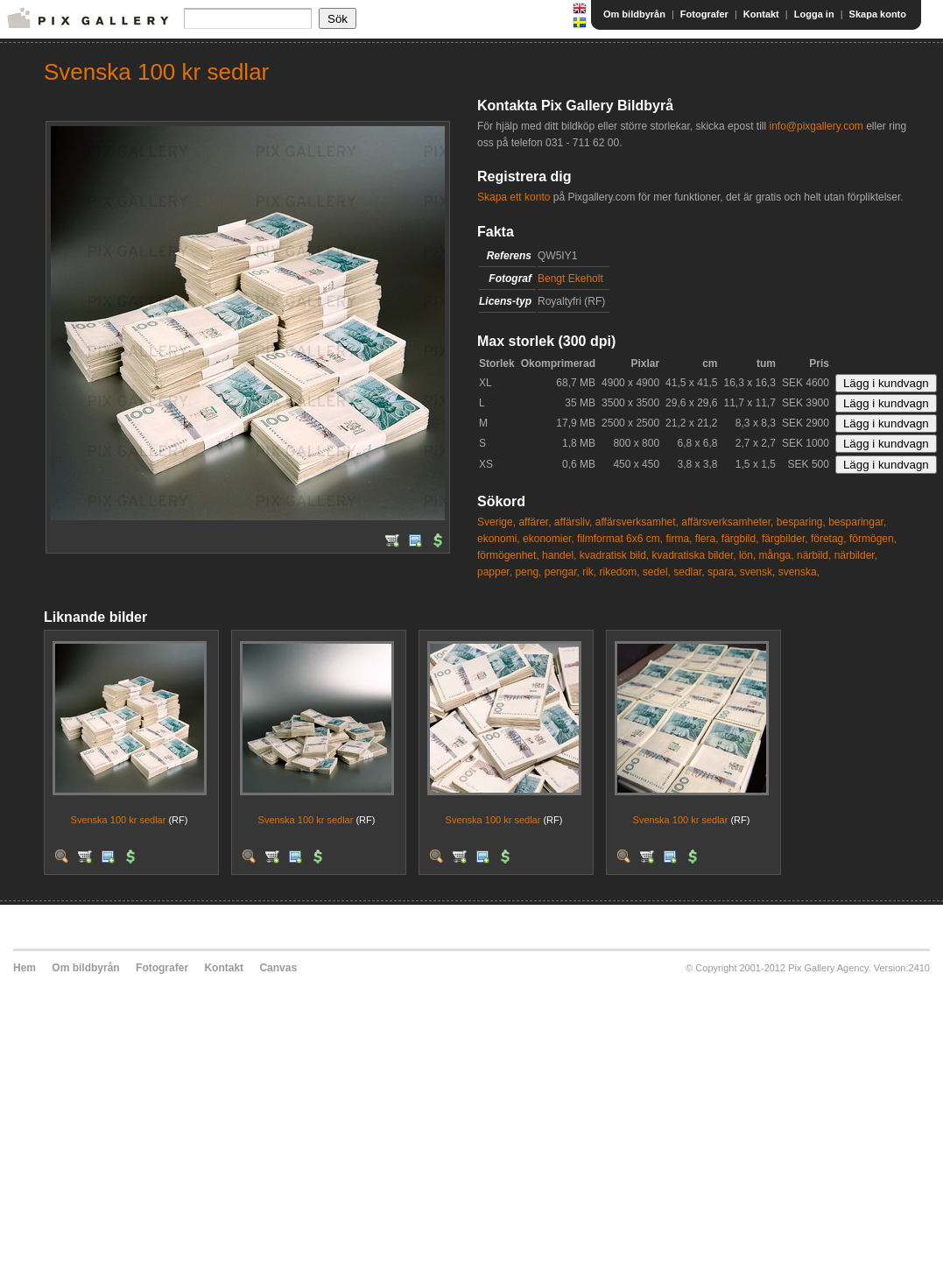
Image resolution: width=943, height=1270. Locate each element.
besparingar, (857, 522)
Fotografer (704, 14)
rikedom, (620, 572)
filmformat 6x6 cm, (620, 539)
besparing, (801, 522)
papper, (494, 572)
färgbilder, (785, 539)
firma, (678, 539)
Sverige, (496, 522)
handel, (559, 555)
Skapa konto (877, 14)
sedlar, (688, 572)
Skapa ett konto (513, 197)
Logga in (814, 14)
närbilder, (855, 555)
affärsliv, (573, 522)
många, (776, 555)
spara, (721, 572)
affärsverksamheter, (727, 522)
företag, (829, 539)
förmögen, (873, 539)
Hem (24, 968)
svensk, (758, 572)
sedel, (657, 572)
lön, (747, 555)
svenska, (799, 572)
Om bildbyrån (634, 14)
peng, (528, 572)
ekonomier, (548, 539)
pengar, (562, 572)
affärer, (534, 522)
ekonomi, (498, 539)
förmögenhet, (508, 555)
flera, (707, 539)
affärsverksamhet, (637, 522)
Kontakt (761, 14)
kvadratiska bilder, (694, 555)
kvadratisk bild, (614, 555)
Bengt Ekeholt (570, 278)
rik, (589, 572)
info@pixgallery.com (815, 126)
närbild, (814, 555)
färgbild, (740, 539)
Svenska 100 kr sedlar (118, 820)
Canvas (278, 968)
